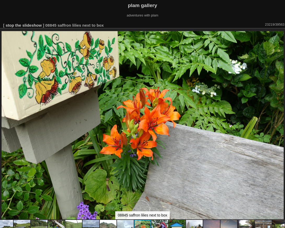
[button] (280, 36)
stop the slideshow (23, 25)
